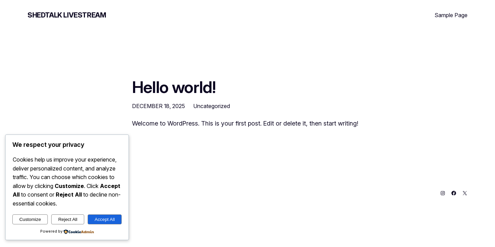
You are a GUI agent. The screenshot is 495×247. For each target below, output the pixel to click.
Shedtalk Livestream (67, 15)
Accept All (105, 219)
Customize (30, 219)
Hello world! (174, 87)
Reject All (67, 219)
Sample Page (451, 15)
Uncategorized (211, 106)
